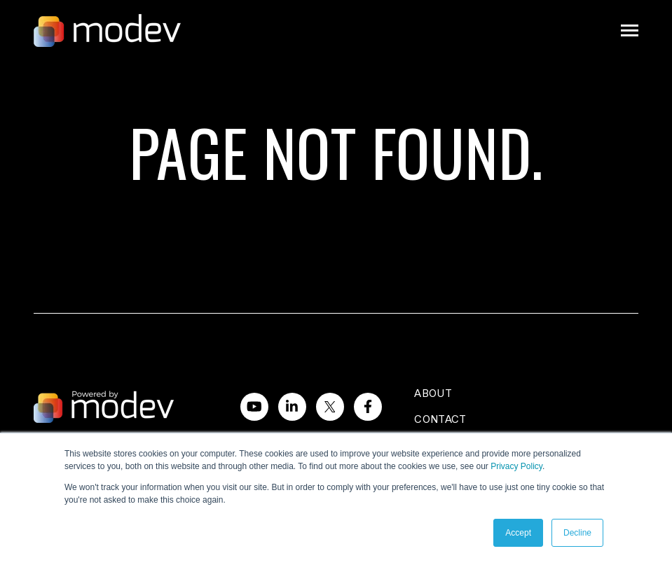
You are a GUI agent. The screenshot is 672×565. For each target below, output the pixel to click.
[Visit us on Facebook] (368, 407)
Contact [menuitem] (440, 419)
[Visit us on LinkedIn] (292, 407)
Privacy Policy (516, 466)
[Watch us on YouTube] (254, 407)
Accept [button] (518, 533)
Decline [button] (577, 533)
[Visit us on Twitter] (330, 407)
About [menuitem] (433, 393)
